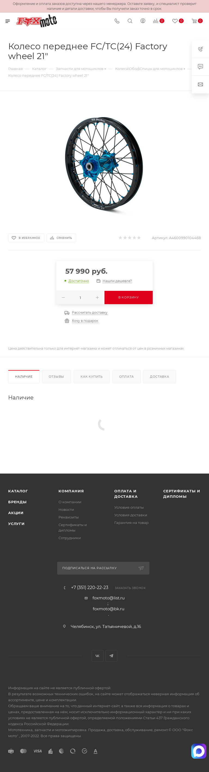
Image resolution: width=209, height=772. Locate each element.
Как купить (92, 377)
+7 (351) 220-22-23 (89, 587)
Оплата (126, 377)
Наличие (24, 377)
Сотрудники (70, 538)
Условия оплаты (129, 507)
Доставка (159, 377)
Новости (66, 509)
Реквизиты (69, 517)
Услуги (16, 523)
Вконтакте (97, 656)
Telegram (111, 656)
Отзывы (56, 377)
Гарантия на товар (131, 522)
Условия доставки (130, 515)
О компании (70, 502)
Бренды (17, 502)
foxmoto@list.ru (109, 597)
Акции (16, 513)
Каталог (18, 491)
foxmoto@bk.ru (108, 608)
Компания (71, 491)
